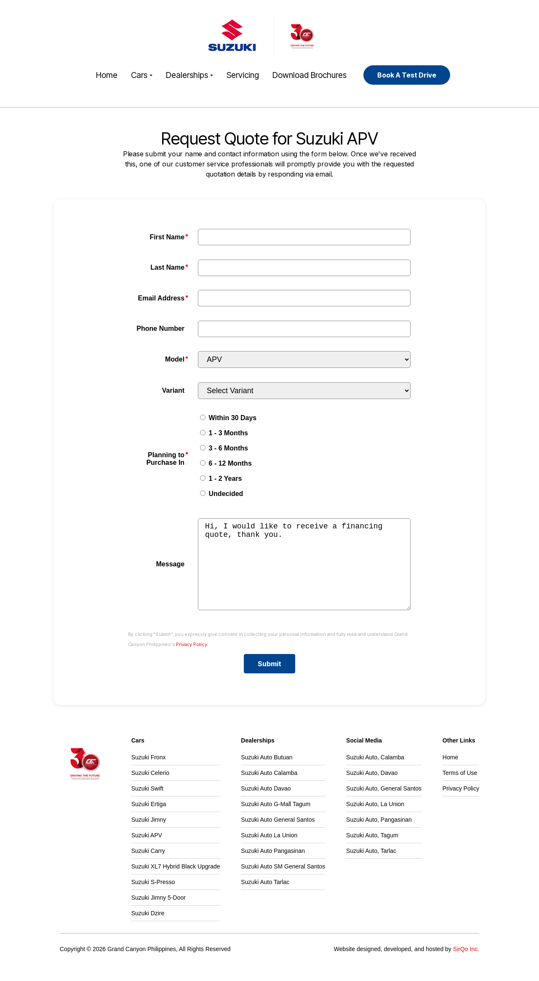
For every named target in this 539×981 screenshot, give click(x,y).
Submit (269, 680)
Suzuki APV (146, 852)
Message (170, 572)
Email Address (161, 298)
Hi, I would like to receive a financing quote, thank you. (304, 572)
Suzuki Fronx (148, 774)
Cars (141, 75)
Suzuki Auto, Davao (372, 789)
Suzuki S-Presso (153, 898)
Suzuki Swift (147, 805)
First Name (166, 237)
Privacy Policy (191, 661)
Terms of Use (460, 789)
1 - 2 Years (221, 478)
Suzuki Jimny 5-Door (158, 914)
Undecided (221, 493)
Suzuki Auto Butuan (266, 774)
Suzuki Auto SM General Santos (283, 883)
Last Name (167, 267)
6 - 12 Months (226, 463)
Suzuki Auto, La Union (375, 821)
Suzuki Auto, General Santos (384, 805)
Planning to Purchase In (165, 458)
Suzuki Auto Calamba (269, 789)
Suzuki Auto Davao (266, 805)
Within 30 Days (228, 417)
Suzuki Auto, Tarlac (371, 867)
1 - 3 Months (224, 433)
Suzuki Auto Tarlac (265, 898)
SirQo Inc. (466, 965)
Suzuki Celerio (150, 789)
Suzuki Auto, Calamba (375, 774)
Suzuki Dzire (148, 930)
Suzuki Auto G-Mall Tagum (275, 821)
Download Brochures (309, 75)
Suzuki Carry (148, 867)
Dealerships (189, 75)
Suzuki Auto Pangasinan (273, 867)
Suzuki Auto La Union (269, 852)
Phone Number (160, 328)
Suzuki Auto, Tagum (372, 852)
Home (106, 75)
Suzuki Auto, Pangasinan (379, 836)
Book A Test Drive (406, 75)
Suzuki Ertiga (148, 821)
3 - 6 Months (224, 448)
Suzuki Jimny (148, 836)
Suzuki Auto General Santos (278, 836)
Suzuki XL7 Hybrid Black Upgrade (175, 883)
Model (174, 359)
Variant (173, 390)
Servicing (243, 75)
